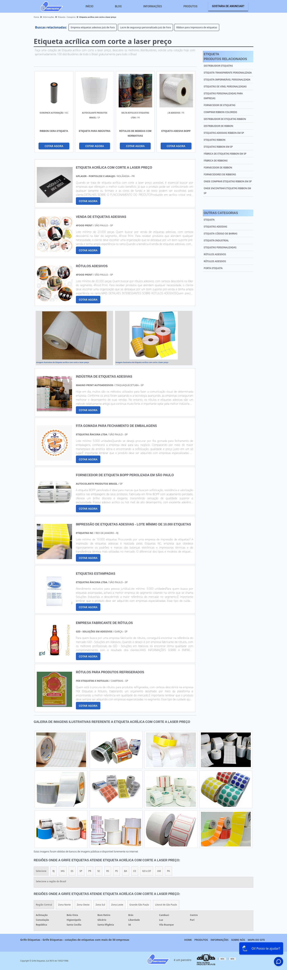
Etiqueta (209, 219)
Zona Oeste (83, 904)
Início (89, 6)
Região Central (44, 904)
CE (134, 871)
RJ (54, 871)
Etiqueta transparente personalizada (228, 72)
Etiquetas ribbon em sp (218, 146)
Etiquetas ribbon (214, 139)
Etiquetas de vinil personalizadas (225, 86)
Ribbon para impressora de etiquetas (196, 27)
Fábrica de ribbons (216, 160)
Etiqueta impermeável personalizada (227, 79)
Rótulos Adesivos (215, 254)
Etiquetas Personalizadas (220, 247)
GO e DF (146, 871)
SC (98, 871)
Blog (118, 6)
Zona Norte (64, 904)
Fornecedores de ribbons (220, 174)
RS (107, 871)
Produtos (190, 6)
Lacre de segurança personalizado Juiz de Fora (145, 27)
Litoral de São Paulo (166, 904)
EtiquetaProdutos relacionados (225, 57)
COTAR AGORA (53, 146)
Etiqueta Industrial (216, 240)
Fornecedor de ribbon (218, 167)
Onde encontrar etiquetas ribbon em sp (227, 191)
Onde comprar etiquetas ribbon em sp (228, 181)
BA (125, 871)
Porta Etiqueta (213, 268)
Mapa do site (256, 940)
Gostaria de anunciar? (228, 6)
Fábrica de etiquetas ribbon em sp (225, 153)
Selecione (41, 871)
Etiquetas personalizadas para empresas (223, 96)
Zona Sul (100, 904)
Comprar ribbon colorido (220, 112)
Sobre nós (238, 940)
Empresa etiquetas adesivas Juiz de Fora (93, 27)
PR (89, 871)
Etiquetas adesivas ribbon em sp (224, 133)
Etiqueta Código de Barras (220, 233)
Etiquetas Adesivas (215, 226)
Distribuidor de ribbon (218, 126)
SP (81, 871)
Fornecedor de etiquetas (219, 105)
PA (168, 871)
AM (159, 871)
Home (188, 940)
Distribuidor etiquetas (218, 65)
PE (116, 871)
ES (72, 871)
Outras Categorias (221, 213)
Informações (152, 6)
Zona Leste (117, 904)
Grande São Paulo (139, 904)
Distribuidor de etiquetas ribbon (225, 119)
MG (63, 871)
